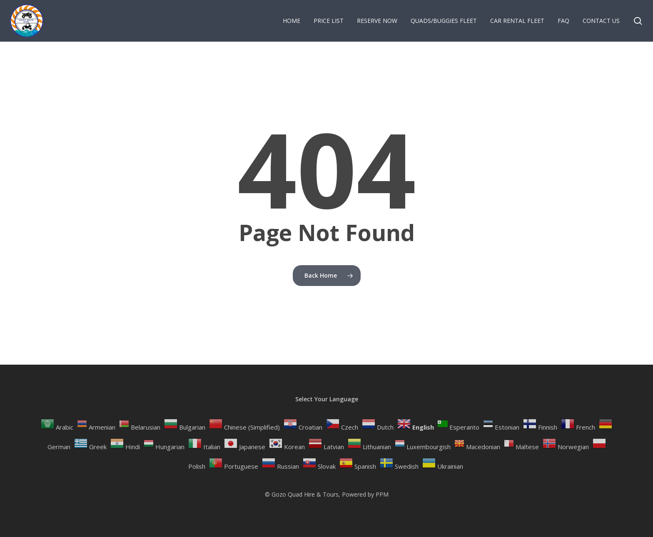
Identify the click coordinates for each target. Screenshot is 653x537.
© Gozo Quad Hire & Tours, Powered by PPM (327, 494)
